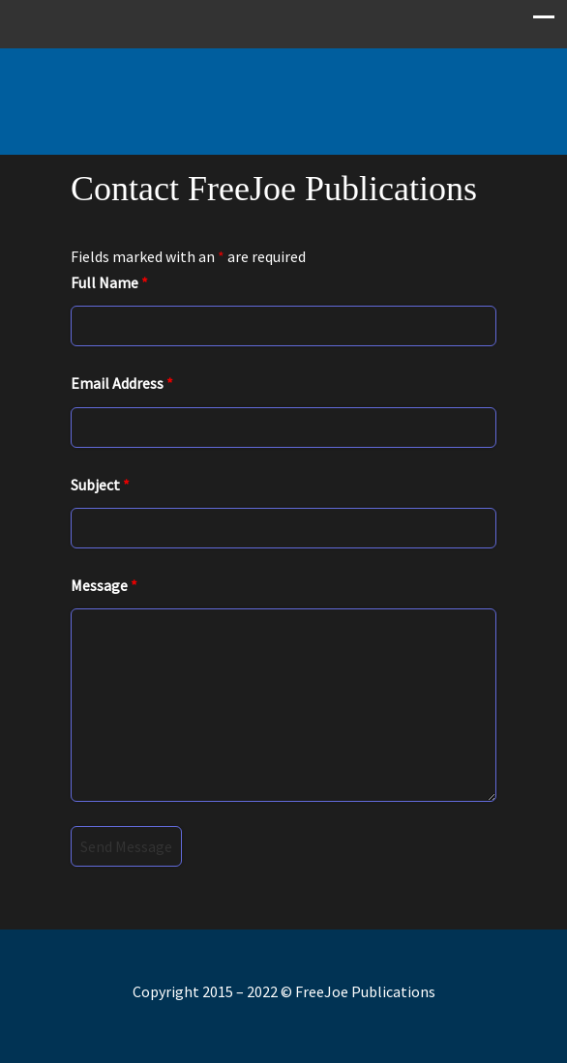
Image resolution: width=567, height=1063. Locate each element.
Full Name (109, 282)
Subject (100, 484)
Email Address (122, 383)
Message (104, 585)
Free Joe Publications (283, 93)
